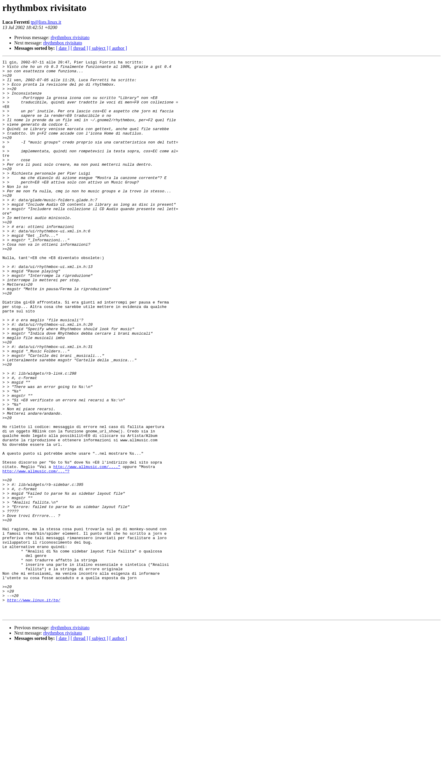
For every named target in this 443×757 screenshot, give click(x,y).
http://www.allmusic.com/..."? (35, 553)
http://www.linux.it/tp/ (33, 708)
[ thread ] (79, 48)
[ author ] (118, 48)
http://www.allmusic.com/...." (86, 548)
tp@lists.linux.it (46, 22)
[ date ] (62, 48)
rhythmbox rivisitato (70, 37)
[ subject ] (98, 48)
